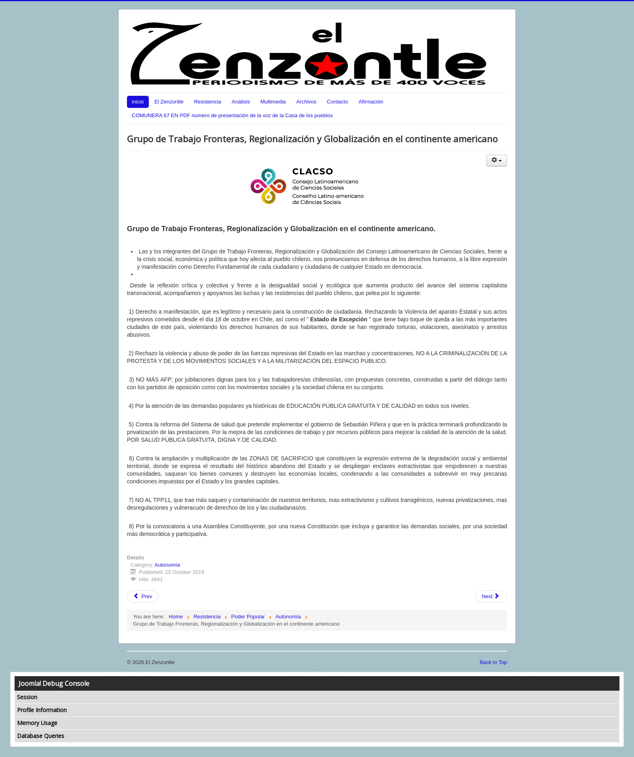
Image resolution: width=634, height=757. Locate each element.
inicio (138, 102)
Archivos (306, 102)
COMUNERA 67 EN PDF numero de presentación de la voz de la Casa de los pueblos (232, 115)
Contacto (337, 102)
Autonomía (167, 565)
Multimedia (273, 102)
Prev (142, 596)
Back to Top (493, 662)
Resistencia (207, 102)
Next (490, 596)
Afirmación (371, 102)
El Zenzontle (169, 102)
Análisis (241, 102)
